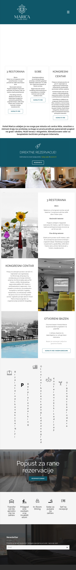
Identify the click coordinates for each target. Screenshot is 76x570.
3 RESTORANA (16, 71)
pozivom (54, 157)
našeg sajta (45, 157)
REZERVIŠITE (38, 162)
